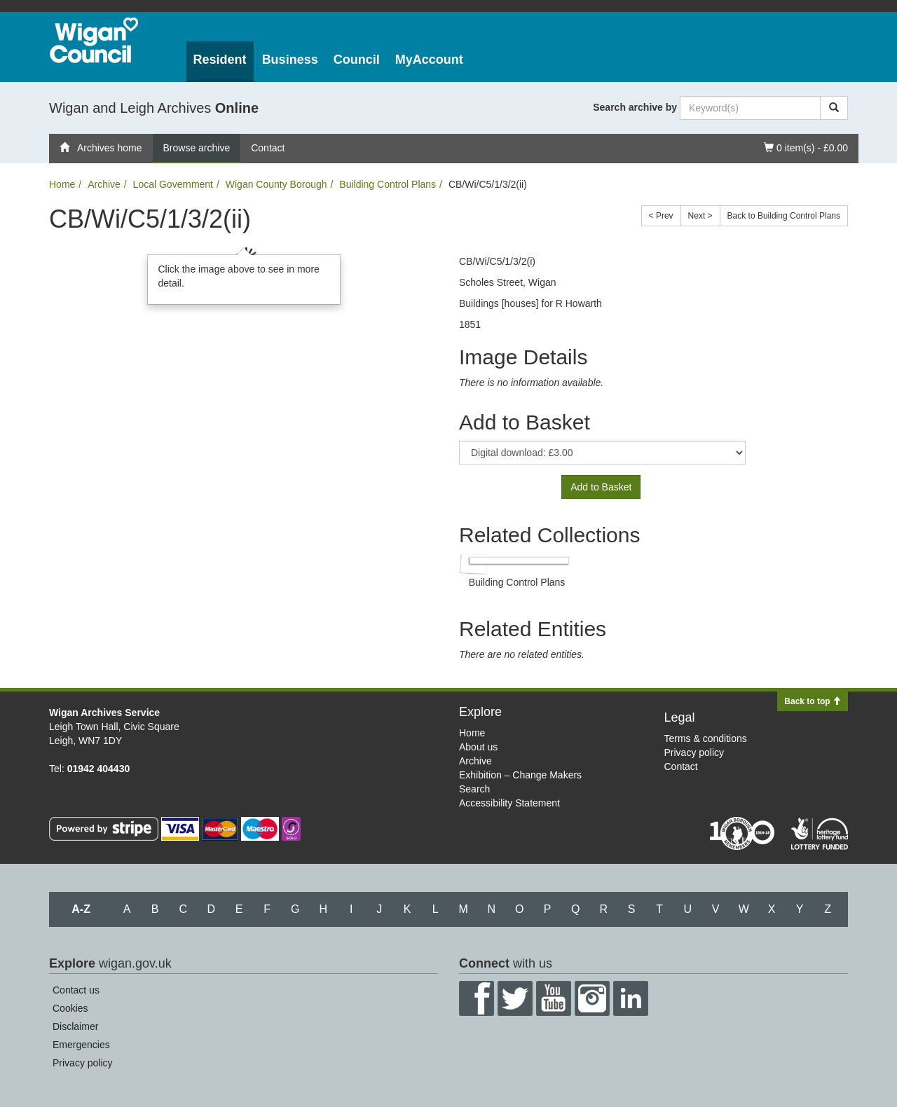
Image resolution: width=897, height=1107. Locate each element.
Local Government (173, 184)
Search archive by (635, 107)
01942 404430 (98, 768)
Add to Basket (600, 487)
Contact (268, 147)
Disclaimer (75, 1026)
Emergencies (81, 1044)
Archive (104, 184)
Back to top (812, 701)
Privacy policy (694, 752)
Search (474, 789)
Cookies (70, 1008)
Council (357, 60)
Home (62, 184)
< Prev (661, 216)
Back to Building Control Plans (783, 216)
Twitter (515, 998)
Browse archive (197, 147)
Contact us (76, 990)
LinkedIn (630, 998)
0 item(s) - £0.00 (805, 146)
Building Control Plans (387, 184)
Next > (700, 216)
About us (478, 746)
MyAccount (429, 60)
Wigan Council (94, 40)
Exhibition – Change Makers (520, 775)
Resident (220, 60)
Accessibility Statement (509, 803)
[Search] (834, 108)
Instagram (592, 998)
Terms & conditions (705, 738)
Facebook (476, 998)
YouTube (553, 998)
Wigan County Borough (276, 184)
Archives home (101, 147)
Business (290, 60)
